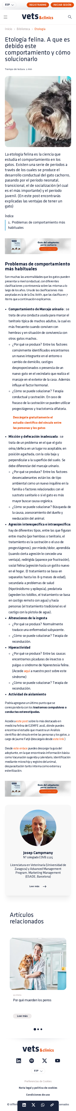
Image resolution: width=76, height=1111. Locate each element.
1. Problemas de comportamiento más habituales (36, 225)
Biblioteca (23, 29)
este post (22, 721)
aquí (27, 671)
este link (58, 739)
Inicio (8, 29)
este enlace (20, 748)
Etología (39, 29)
